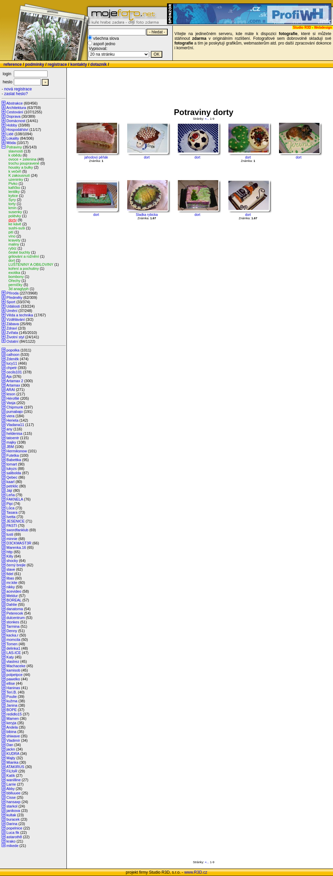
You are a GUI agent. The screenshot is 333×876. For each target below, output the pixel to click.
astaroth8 (14, 837)
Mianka (12, 762)
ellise (10, 683)
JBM (10, 447)
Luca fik (12, 832)
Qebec (11, 477)
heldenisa (14, 433)
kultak (11, 815)
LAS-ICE (13, 653)
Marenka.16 (16, 547)
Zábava (12, 324)
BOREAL (13, 600)
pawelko (13, 679)
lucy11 (11, 363)
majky (11, 442)
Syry (12, 200)
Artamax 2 (14, 381)
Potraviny (14, 147)
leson (10, 394)
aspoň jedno (104, 43)
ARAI (10, 390)
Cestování (14, 112)
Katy (10, 657)
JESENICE (15, 521)
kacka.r (12, 635)
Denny (11, 631)
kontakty (78, 64)
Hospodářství (17, 130)
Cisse (11, 797)
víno (12, 236)
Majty (10, 758)
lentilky (14, 192)
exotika (14, 273)
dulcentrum (15, 618)
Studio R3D (302, 27)
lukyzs (11, 469)
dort (11, 260)
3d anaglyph (18, 289)
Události (13, 306)
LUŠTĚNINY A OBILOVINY (30, 264)
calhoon (13, 354)
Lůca (10, 508)
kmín (12, 208)
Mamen (12, 718)
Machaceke (15, 666)
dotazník (98, 64)
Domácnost (15, 121)
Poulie (11, 697)
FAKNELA (14, 499)
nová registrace (18, 89)
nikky (10, 587)
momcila (13, 640)
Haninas (13, 688)
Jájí (9, 490)
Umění (11, 311)
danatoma (14, 609)
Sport (10, 302)
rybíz (12, 248)
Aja (8, 376)
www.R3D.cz (195, 872)
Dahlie (11, 604)
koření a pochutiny (23, 268)
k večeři (14, 171)
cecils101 (14, 372)
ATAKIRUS (15, 767)
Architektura (16, 108)
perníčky (15, 285)
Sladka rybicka (147, 215)
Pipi (9, 504)
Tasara (12, 512)
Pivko (13, 183)
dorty (12, 220)
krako (11, 841)
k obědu (15, 155)
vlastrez (12, 661)
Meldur (12, 596)
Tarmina (13, 626)
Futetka (12, 455)
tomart (11, 464)
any (9, 429)
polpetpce (14, 675)
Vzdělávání (15, 319)
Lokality (12, 138)
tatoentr (12, 438)
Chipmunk (14, 407)
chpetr (11, 368)
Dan (9, 745)
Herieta (12, 420)
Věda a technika (19, 315)
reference (12, 64)
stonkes (12, 622)
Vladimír (13, 740)
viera (10, 416)
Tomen (12, 644)
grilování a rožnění (23, 256)
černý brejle (16, 565)
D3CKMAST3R (18, 543)
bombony (16, 277)
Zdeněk (12, 359)
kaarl (10, 482)
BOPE (11, 710)
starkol (11, 806)
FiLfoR (11, 771)
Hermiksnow (16, 451)
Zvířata (12, 333)
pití (10, 232)
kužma (11, 701)
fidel (9, 574)
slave (10, 569)
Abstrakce (14, 103)
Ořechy (14, 281)
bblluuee (13, 793)
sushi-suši (16, 228)
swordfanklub (17, 530)
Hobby (11, 125)
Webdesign (323, 27)
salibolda (13, 473)
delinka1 (13, 648)
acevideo (13, 591)
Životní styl (15, 337)
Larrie (11, 784)
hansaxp (13, 802)
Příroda (12, 293)
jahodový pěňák (96, 157)
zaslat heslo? (16, 93)
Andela (12, 727)
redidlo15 (14, 714)
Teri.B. (11, 692)
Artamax (13, 385)
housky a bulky (20, 167)
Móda (11, 143)
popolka (13, 350)
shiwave (13, 736)
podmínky (34, 64)
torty (12, 204)
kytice (13, 196)
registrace (57, 64)
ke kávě (14, 224)
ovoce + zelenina (22, 159)
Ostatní (12, 341)
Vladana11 (15, 425)
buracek (13, 819)
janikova (13, 811)
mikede (12, 846)
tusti (9, 534)
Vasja (11, 403)
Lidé (9, 134)
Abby (10, 789)
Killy (9, 556)
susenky (15, 212)
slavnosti (15, 151)
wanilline (13, 780)
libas (10, 578)
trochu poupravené (23, 163)
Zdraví (11, 328)
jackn (10, 749)
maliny (13, 244)
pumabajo (14, 411)
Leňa (10, 495)
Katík (10, 775)
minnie (11, 539)
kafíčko (14, 188)
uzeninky (15, 179)
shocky (12, 561)
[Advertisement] (197, 88)
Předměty (14, 297)
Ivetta (11, 517)
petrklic (12, 486)
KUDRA (12, 754)
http (9, 552)
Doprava (13, 116)
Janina (11, 705)
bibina (11, 732)
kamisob (13, 670)
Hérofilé (12, 398)
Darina (11, 824)
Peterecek (14, 613)
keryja (11, 723)
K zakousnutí (19, 175)
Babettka (13, 460)
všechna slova (106, 38)
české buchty (19, 252)
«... (207, 118)
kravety (14, 240)
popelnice (14, 828)
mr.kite (11, 583)
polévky (14, 216)
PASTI (11, 526)
